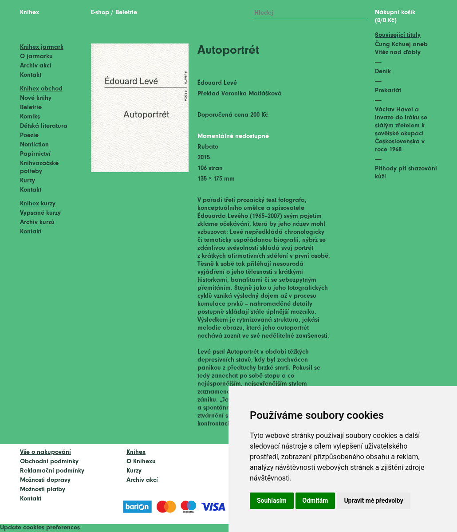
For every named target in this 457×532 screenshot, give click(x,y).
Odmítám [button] (315, 500)
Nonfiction (34, 145)
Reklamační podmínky (52, 471)
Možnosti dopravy (45, 480)
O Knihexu (141, 462)
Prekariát (388, 91)
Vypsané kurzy (40, 213)
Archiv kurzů (37, 222)
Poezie (29, 135)
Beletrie (31, 107)
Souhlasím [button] (272, 500)
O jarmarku (36, 56)
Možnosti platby (42, 490)
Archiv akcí (35, 66)
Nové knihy (35, 98)
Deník (383, 72)
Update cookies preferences (40, 528)
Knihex (29, 13)
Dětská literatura (43, 126)
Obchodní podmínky (49, 462)
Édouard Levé (217, 83)
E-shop (100, 13)
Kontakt (30, 75)
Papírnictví (35, 154)
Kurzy (27, 181)
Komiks (30, 117)
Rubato (207, 147)
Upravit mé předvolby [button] (373, 500)
